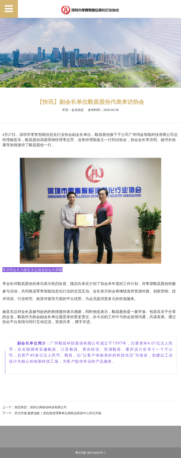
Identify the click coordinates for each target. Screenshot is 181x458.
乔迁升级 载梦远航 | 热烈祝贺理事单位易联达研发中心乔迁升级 (58, 413)
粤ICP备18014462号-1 (90, 452)
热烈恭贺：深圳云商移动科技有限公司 (41, 407)
